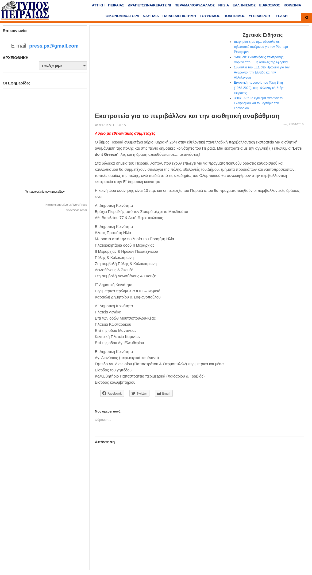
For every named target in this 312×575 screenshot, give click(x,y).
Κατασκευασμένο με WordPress (66, 204)
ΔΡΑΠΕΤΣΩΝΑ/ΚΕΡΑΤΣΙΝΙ (149, 5)
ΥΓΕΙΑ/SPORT (260, 16)
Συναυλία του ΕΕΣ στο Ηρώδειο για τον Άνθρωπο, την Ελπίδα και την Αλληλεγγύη (262, 72)
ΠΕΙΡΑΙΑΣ (116, 5)
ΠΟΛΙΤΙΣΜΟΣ (234, 16)
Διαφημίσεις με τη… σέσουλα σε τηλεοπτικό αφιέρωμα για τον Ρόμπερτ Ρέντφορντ (261, 47)
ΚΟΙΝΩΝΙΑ (292, 5)
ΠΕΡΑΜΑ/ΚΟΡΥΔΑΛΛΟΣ (195, 5)
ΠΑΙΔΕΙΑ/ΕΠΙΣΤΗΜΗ (179, 16)
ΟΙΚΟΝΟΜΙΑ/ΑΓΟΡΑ (122, 16)
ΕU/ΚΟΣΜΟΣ (269, 5)
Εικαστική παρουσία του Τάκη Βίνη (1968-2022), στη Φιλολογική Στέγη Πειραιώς (259, 88)
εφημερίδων (57, 191)
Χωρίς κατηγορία (110, 125)
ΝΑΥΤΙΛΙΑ (151, 16)
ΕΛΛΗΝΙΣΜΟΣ (244, 5)
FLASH (282, 16)
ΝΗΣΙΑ (223, 5)
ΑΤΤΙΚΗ (98, 5)
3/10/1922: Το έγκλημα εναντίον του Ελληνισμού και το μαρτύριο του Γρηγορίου (259, 103)
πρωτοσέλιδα (37, 191)
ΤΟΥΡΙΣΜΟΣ (210, 16)
